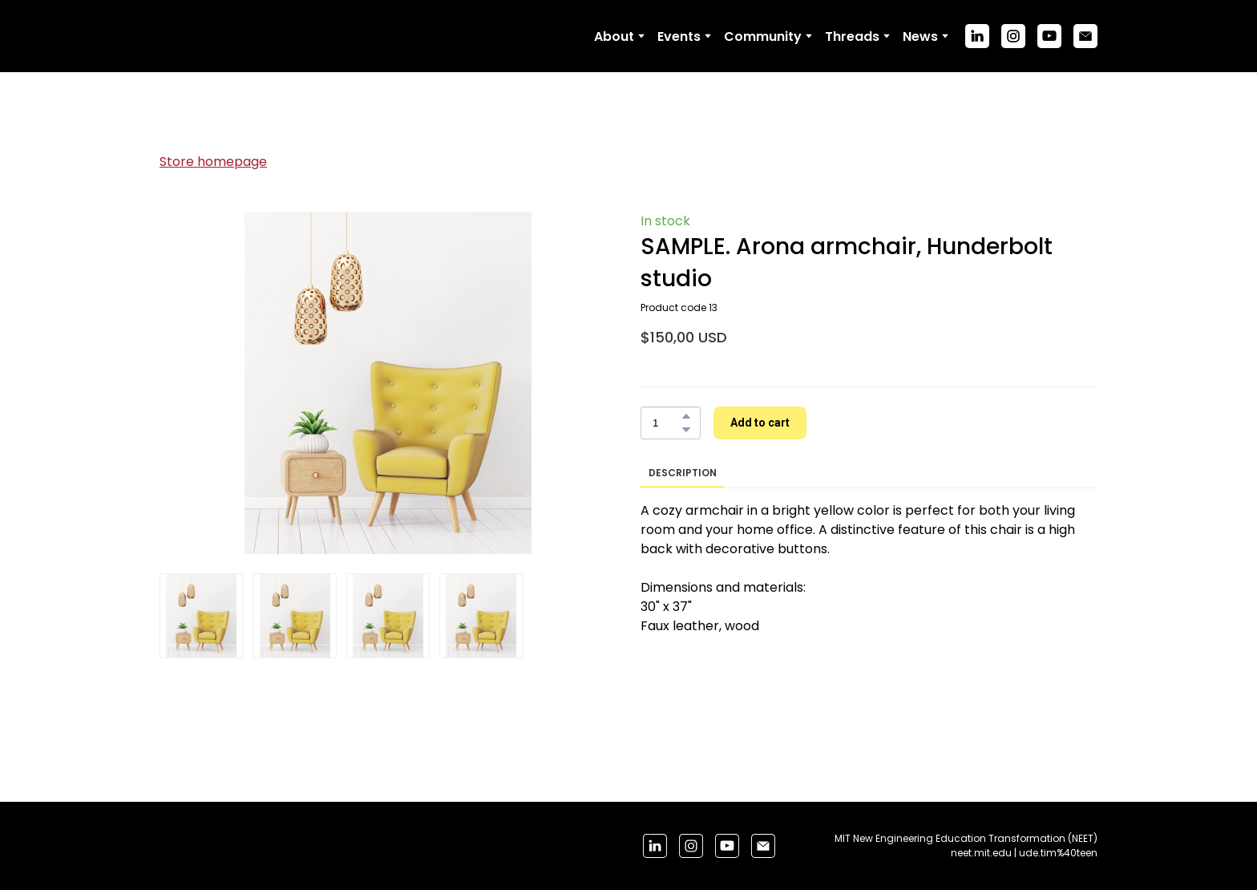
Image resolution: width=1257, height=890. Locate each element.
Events (679, 36)
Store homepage (213, 161)
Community (763, 36)
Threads (852, 36)
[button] (977, 36)
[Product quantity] (666, 423)
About (614, 36)
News (920, 36)
